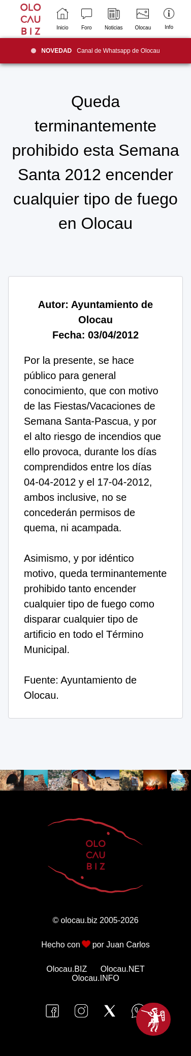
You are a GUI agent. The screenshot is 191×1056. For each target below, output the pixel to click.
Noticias (114, 19)
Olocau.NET (123, 969)
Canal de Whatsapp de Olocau (100, 50)
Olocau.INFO (95, 978)
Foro (86, 19)
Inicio (62, 19)
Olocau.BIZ (66, 969)
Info (169, 19)
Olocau (143, 19)
